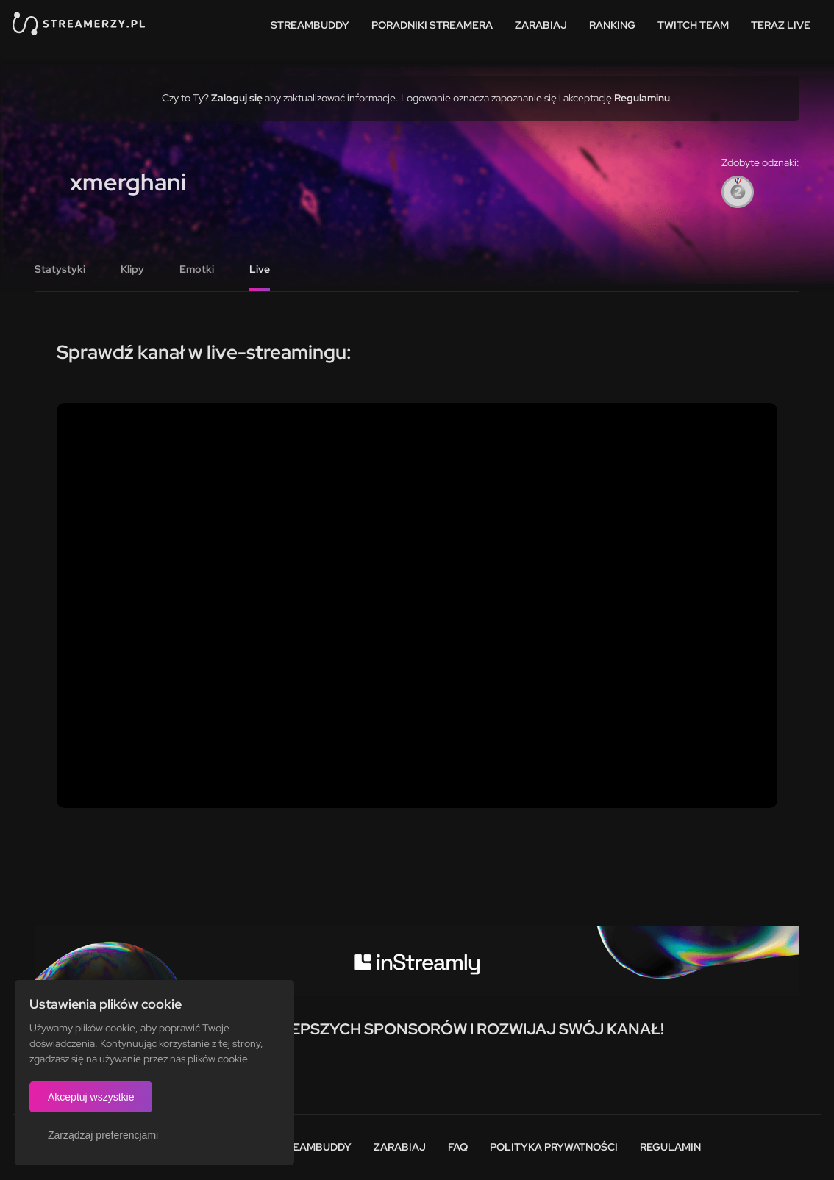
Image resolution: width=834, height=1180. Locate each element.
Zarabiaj (541, 25)
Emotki (196, 269)
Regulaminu (642, 97)
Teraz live (780, 25)
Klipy (132, 269)
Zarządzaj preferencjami (103, 1135)
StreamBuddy (310, 25)
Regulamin (670, 1147)
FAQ (458, 1147)
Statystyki (60, 269)
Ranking (612, 25)
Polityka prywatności (554, 1147)
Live (259, 269)
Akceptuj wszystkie (91, 1097)
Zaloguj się (237, 97)
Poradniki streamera (432, 25)
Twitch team (693, 25)
